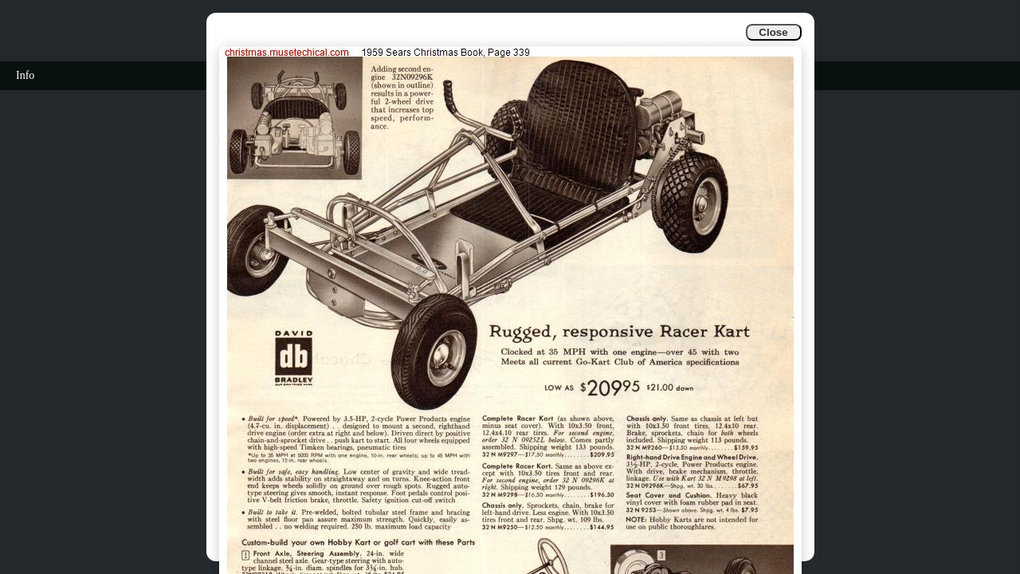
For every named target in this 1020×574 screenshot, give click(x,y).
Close (773, 32)
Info (25, 75)
